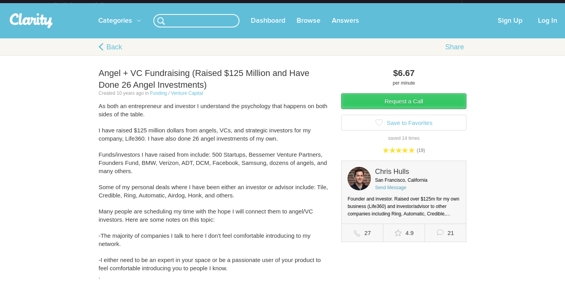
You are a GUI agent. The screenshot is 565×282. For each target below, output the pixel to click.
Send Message (390, 194)
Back (114, 53)
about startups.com (489, 5)
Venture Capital (187, 99)
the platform (86, 4)
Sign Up (510, 27)
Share (454, 53)
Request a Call (404, 107)
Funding (158, 99)
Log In (547, 27)
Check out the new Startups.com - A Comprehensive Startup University (376, 5)
